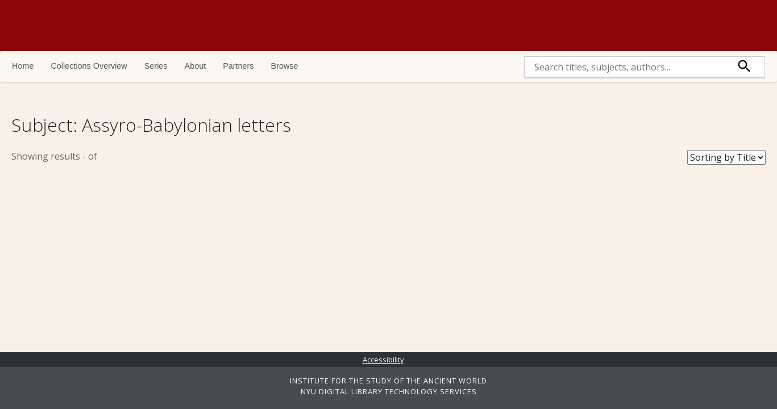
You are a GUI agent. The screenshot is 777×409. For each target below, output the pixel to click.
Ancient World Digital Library (167, 25)
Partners (238, 65)
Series (156, 65)
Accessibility (383, 359)
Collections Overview (89, 65)
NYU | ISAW (716, 25)
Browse (284, 65)
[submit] (744, 67)
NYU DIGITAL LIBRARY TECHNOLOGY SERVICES (389, 391)
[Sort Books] (726, 157)
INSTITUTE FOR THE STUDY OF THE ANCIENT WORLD (388, 380)
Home (23, 65)
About (195, 65)
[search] (625, 67)
